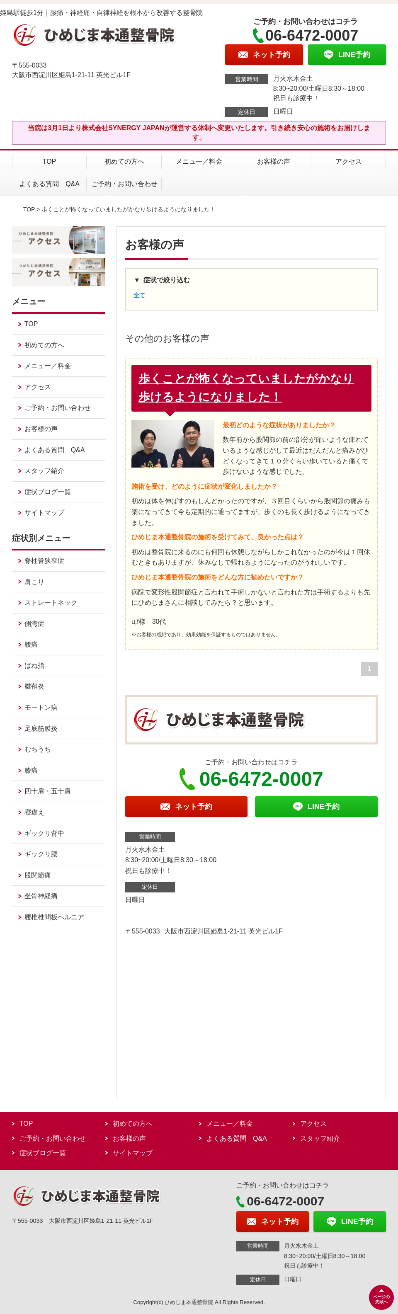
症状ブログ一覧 (47, 491)
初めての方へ (124, 161)
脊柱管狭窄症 (44, 560)
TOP (49, 161)
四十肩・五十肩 (47, 791)
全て (139, 295)
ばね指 (34, 665)
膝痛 (31, 770)
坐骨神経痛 (41, 895)
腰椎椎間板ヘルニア (54, 917)
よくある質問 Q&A (49, 183)
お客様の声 (273, 161)
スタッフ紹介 (44, 470)
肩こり (34, 581)
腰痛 (31, 644)
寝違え (34, 812)
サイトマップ (44, 512)
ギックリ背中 (44, 833)
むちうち (37, 749)
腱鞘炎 (34, 686)
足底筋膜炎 (41, 728)
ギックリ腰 (41, 854)
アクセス (348, 161)
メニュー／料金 (199, 161)
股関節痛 (37, 875)
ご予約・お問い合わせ (124, 183)
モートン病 (41, 707)
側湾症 (34, 623)
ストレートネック (51, 602)
